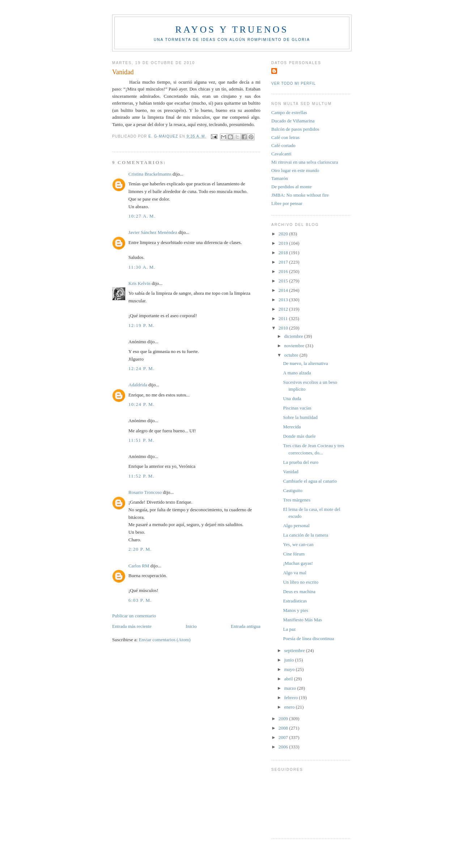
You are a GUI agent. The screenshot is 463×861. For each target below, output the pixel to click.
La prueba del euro (300, 462)
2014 (284, 290)
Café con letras (285, 137)
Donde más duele (299, 436)
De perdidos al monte (291, 186)
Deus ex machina (299, 591)
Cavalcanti (281, 153)
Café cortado (283, 145)
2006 (284, 746)
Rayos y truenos (231, 29)
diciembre (294, 336)
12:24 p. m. (141, 368)
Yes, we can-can (298, 544)
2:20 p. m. (140, 549)
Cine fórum (294, 553)
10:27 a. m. (142, 216)
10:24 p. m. (141, 404)
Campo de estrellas (289, 112)
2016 (284, 271)
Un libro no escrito (300, 582)
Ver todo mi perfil (293, 83)
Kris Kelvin (139, 283)
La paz (289, 629)
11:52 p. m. (141, 476)
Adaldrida (137, 384)
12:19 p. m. (141, 325)
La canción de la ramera (305, 535)
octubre (292, 355)
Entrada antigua (245, 626)
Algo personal (296, 525)
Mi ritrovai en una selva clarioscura (304, 162)
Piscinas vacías (297, 408)
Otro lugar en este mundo (295, 170)
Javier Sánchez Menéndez (152, 232)
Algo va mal (294, 572)
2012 (284, 309)
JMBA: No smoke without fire (300, 195)
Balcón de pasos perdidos (295, 129)
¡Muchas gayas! (298, 563)
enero (290, 707)
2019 (284, 243)
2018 (284, 252)
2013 (284, 299)
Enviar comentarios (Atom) (165, 639)
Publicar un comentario (134, 615)
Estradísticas (295, 601)
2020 (284, 233)
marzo (290, 688)
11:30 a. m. (142, 267)
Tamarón (279, 178)
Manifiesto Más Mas (302, 619)
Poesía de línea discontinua (308, 638)
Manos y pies (295, 610)
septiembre (295, 650)
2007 (284, 737)
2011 (284, 318)
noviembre (295, 345)
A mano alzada (297, 372)
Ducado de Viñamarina (293, 120)
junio (289, 660)
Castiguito (292, 490)
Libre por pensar (286, 203)
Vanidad (290, 471)
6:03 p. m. (140, 600)
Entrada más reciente (132, 626)
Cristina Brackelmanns (149, 174)
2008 (284, 728)
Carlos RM (138, 565)
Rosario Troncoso (145, 492)
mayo (290, 669)
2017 (284, 262)
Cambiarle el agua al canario (310, 481)
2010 (284, 328)
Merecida (292, 426)
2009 (284, 718)
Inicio (191, 626)
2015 (284, 281)
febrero (291, 697)
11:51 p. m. (141, 440)
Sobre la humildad (300, 417)
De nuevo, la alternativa (305, 363)
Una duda (292, 398)
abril (289, 678)
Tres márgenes (296, 500)
